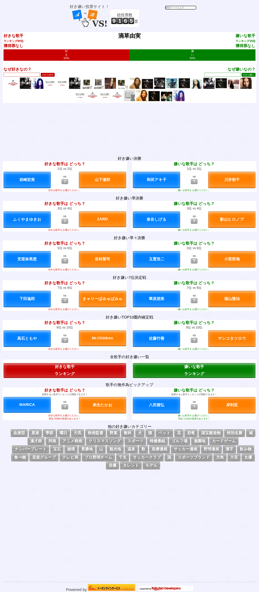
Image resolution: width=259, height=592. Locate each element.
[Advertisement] (168, 18)
